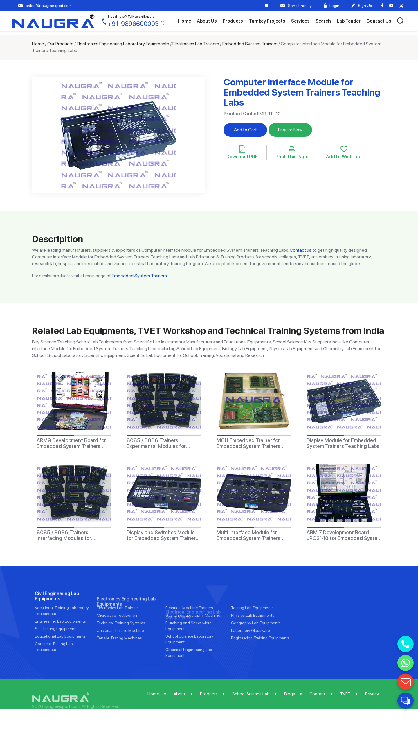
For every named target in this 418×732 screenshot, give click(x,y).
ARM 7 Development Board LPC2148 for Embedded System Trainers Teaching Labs (344, 535)
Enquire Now (290, 129)
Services (300, 21)
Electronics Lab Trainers (195, 43)
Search (323, 21)
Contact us (300, 250)
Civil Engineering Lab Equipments (57, 619)
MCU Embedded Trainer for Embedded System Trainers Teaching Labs (248, 443)
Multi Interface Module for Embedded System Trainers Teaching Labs (248, 535)
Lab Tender (349, 21)
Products (233, 21)
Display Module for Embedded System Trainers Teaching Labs (343, 443)
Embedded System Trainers (250, 43)
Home (184, 21)
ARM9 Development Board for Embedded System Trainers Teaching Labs (71, 443)
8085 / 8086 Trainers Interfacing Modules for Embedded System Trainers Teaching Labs (68, 535)
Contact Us (378, 21)
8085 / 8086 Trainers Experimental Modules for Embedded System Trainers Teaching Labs (158, 443)
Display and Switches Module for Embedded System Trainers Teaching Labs (162, 535)
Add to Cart (245, 129)
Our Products (60, 43)
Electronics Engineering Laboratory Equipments (123, 43)
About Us (207, 21)
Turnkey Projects (267, 21)
